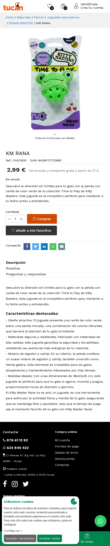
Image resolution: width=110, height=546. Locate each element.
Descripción (16, 262)
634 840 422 (16, 448)
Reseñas (13, 268)
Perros (39, 17)
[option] (55, 83)
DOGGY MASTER (21, 23)
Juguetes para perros (63, 17)
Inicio (10, 17)
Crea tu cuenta (92, 7)
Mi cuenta (62, 440)
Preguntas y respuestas (26, 274)
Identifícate (89, 4)
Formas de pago (67, 446)
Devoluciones (65, 459)
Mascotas (24, 17)
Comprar (42, 219)
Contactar (62, 465)
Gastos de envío (66, 452)
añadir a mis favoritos (31, 230)
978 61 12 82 (15, 440)
